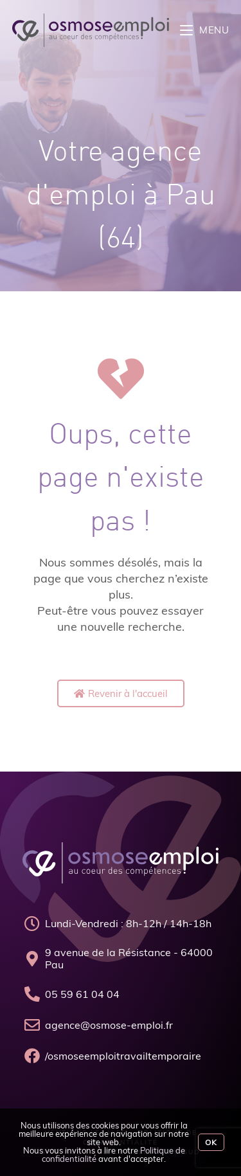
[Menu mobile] (204, 30)
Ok (211, 1142)
